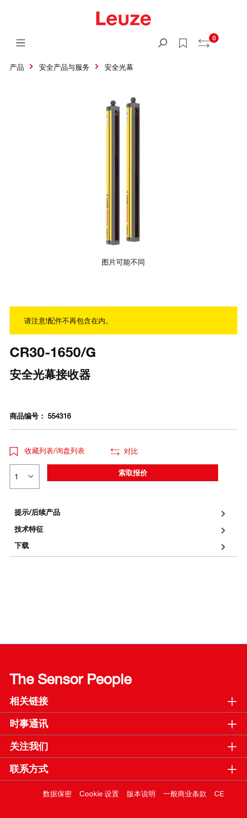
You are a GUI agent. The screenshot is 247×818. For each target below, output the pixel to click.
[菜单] (21, 42)
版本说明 (141, 793)
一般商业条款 (185, 793)
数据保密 (57, 793)
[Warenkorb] (231, 39)
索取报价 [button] (132, 472)
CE (219, 793)
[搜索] (162, 42)
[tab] (121, 512)
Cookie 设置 (99, 793)
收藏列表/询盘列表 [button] (47, 450)
